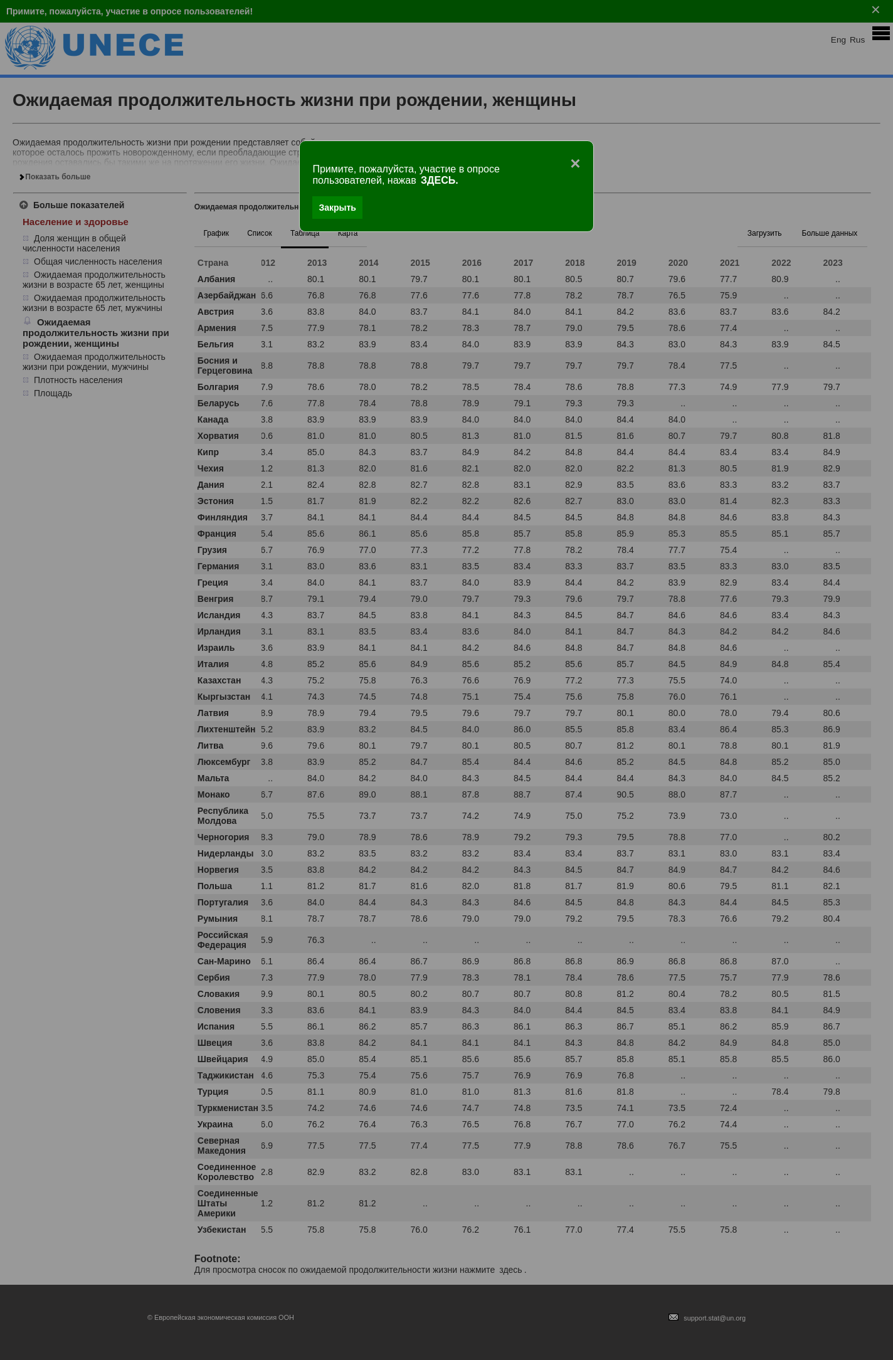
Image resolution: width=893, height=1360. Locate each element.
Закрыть (337, 208)
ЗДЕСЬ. (439, 180)
